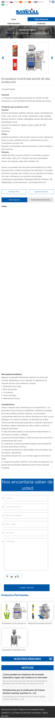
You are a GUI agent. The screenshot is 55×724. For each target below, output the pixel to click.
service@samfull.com (37, 182)
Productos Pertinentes (15, 595)
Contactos (41, 23)
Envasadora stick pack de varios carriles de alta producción (26, 623)
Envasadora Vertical (27, 30)
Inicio (13, 19)
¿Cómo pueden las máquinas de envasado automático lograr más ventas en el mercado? (25, 676)
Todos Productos (41, 19)
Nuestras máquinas (21, 33)
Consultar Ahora (13, 192)
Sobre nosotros (13, 23)
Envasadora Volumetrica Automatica (17, 650)
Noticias (27, 667)
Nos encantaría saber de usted (27, 485)
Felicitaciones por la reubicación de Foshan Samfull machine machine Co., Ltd (24, 691)
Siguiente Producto (41, 192)
